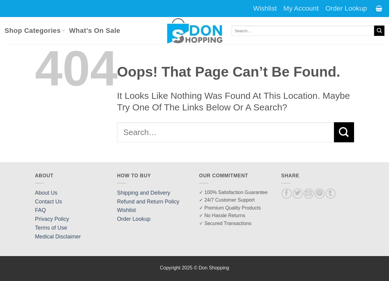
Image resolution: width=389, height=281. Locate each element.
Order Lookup (346, 8)
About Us (46, 193)
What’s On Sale (94, 30)
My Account (301, 8)
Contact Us (48, 202)
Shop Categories (35, 30)
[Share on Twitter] (298, 194)
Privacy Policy (52, 219)
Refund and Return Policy (148, 202)
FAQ (40, 210)
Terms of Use (51, 228)
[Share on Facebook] (287, 194)
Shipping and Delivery (143, 193)
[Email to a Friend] (309, 194)
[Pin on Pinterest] (320, 194)
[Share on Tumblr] (330, 194)
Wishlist (265, 8)
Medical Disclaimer (58, 237)
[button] (379, 9)
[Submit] (379, 31)
